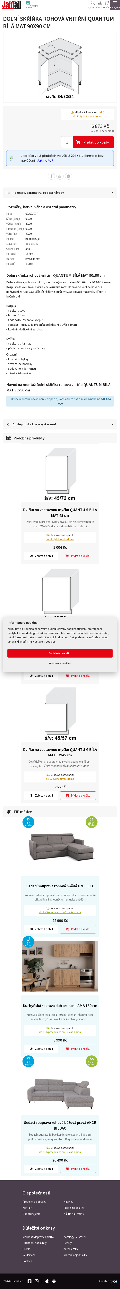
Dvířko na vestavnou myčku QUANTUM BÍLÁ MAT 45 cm (60, 513)
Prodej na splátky (74, 1208)
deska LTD (31, 244)
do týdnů (60, 540)
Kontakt (27, 1208)
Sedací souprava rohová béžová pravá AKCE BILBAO (60, 1126)
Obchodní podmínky (34, 1243)
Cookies (27, 1261)
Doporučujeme (31, 1214)
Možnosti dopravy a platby (38, 1237)
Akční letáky (71, 1249)
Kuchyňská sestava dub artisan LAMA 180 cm (60, 1006)
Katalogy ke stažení (75, 1237)
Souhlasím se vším (60, 653)
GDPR (26, 1249)
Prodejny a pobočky (34, 1201)
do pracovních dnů (60, 913)
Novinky (68, 1201)
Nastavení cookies (60, 663)
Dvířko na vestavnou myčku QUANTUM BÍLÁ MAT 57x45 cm (60, 753)
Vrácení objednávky (75, 1255)
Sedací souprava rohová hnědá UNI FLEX (60, 886)
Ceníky (68, 1243)
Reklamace (29, 1255)
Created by (108, 1281)
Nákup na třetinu (74, 1214)
